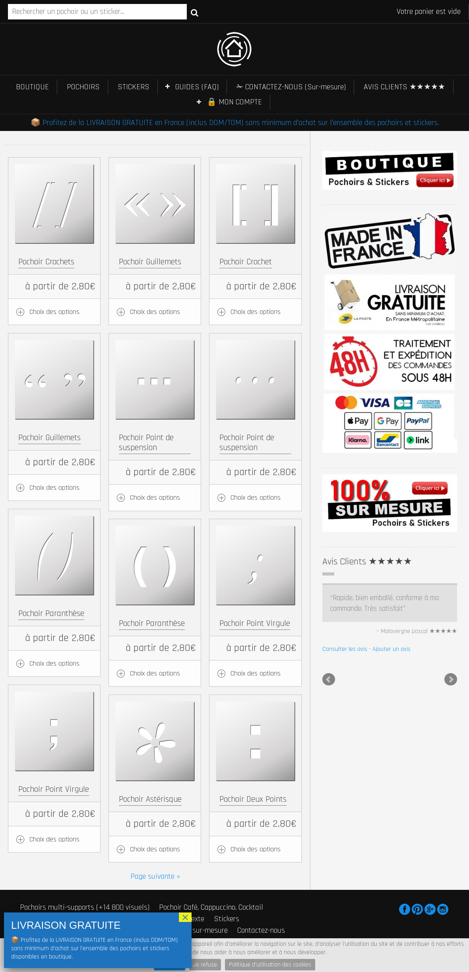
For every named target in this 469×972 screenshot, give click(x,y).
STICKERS (133, 87)
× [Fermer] (185, 917)
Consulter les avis (344, 649)
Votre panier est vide (429, 11)
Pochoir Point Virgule (254, 623)
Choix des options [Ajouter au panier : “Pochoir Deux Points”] (256, 849)
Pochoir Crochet (245, 261)
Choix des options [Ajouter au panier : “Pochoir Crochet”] (256, 311)
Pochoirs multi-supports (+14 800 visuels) (84, 907)
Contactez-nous (261, 930)
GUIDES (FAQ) (197, 87)
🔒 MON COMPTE (234, 102)
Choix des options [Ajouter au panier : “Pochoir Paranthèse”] (54, 663)
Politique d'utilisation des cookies (270, 964)
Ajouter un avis (391, 649)
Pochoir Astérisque (150, 799)
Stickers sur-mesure (196, 930)
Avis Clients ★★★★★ (367, 562)
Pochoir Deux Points (253, 799)
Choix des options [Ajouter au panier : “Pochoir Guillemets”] (155, 311)
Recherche (194, 12)
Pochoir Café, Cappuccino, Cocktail (211, 907)
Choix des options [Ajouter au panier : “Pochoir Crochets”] (54, 311)
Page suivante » (155, 876)
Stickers (226, 919)
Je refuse (205, 964)
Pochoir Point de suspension (146, 442)
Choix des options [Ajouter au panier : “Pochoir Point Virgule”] (256, 673)
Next (450, 679)
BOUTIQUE (32, 87)
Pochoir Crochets (46, 261)
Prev (328, 679)
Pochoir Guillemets (150, 261)
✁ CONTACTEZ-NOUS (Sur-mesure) (291, 87)
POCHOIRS (83, 87)
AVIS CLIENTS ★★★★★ (404, 87)
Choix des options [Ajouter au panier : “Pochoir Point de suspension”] (155, 497)
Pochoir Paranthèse (51, 613)
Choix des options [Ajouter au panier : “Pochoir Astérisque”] (155, 849)
